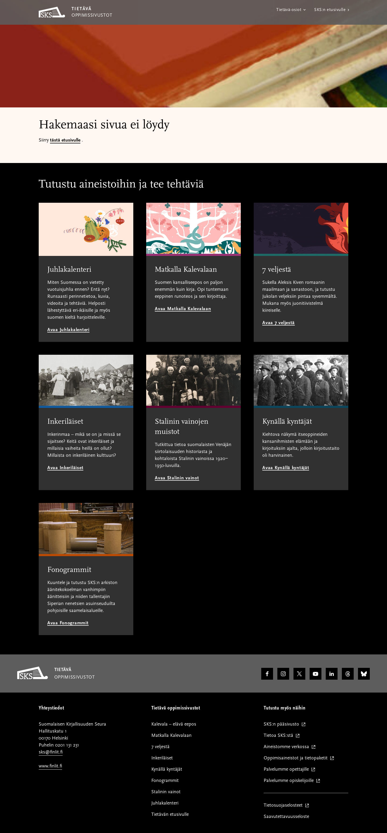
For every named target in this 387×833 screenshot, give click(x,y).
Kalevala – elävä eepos (173, 724)
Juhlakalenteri (164, 803)
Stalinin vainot (166, 792)
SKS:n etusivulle (330, 9)
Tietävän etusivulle (170, 814)
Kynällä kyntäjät (166, 769)
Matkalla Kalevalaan (171, 735)
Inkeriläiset (162, 758)
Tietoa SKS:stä (280, 735)
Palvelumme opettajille (287, 769)
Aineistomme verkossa (287, 746)
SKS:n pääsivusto (283, 724)
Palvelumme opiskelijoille (290, 780)
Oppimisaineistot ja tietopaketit (297, 758)
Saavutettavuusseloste (286, 816)
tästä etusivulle (65, 140)
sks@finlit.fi (51, 752)
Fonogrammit (165, 780)
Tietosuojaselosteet (284, 805)
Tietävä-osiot (288, 9)
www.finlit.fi (50, 766)
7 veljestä (160, 746)
